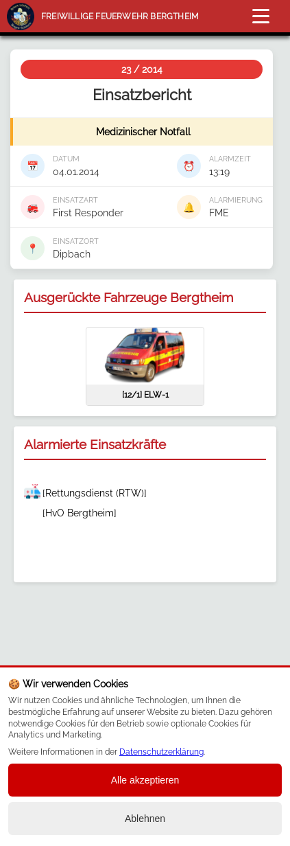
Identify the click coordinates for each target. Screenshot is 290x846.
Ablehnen (145, 818)
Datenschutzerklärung (161, 752)
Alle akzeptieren (145, 780)
